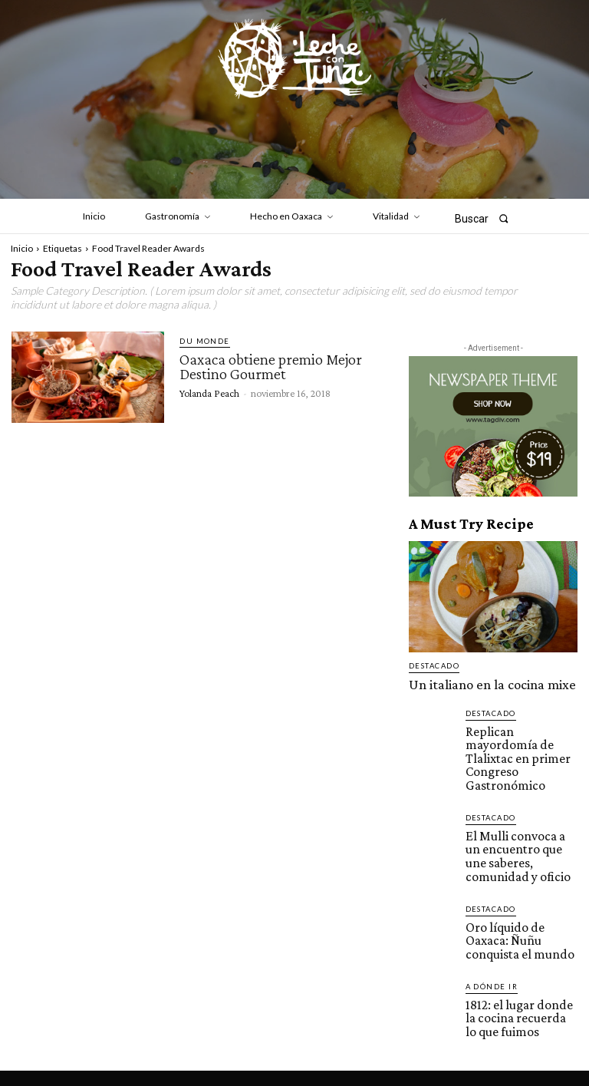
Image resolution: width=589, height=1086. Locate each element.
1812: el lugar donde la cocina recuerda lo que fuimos (515, 949)
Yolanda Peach (209, 391)
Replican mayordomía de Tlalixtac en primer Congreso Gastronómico (521, 737)
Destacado (432, 666)
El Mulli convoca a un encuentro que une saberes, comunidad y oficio (513, 811)
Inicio (22, 248)
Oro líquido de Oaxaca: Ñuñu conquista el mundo (521, 880)
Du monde (202, 341)
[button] (486, 218)
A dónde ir (490, 921)
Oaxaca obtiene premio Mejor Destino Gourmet (270, 366)
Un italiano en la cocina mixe (469, 682)
